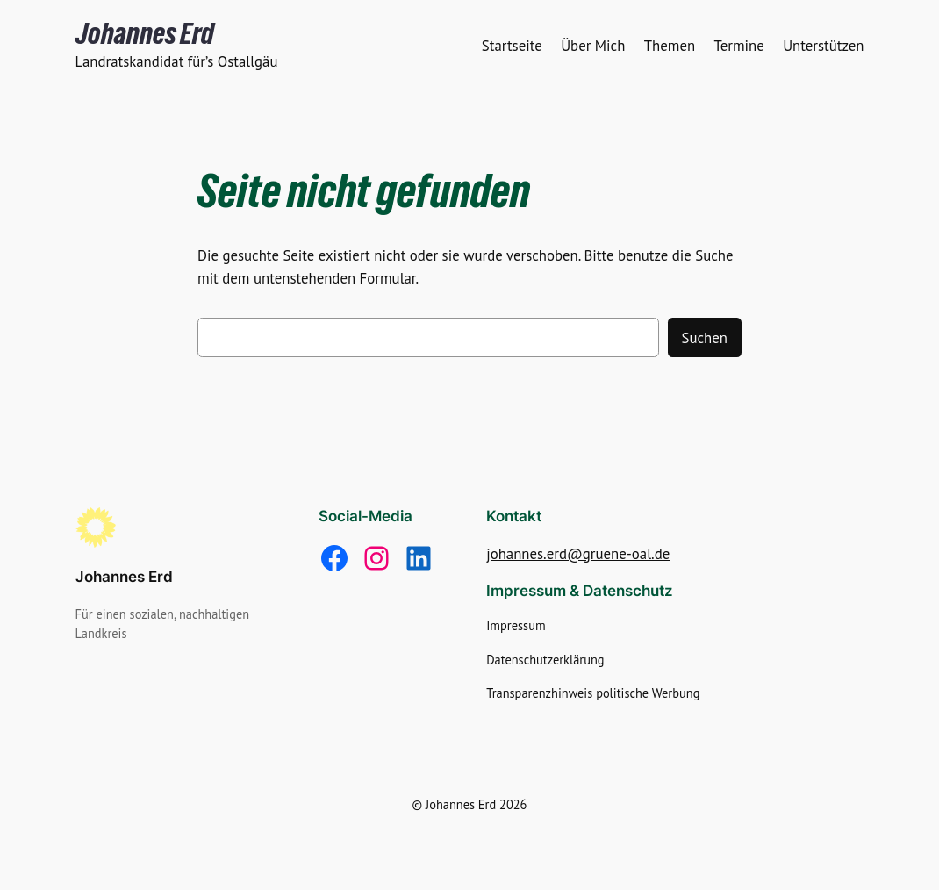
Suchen (705, 338)
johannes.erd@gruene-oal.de (578, 553)
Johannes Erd (144, 33)
